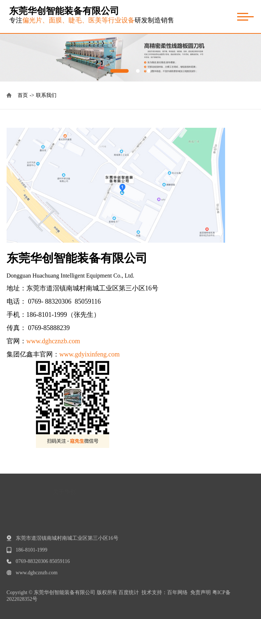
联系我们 (46, 95)
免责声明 (200, 595)
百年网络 (177, 595)
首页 (27, 95)
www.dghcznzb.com (53, 341)
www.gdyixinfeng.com (89, 354)
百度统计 (128, 595)
